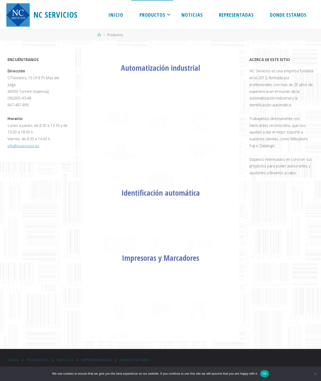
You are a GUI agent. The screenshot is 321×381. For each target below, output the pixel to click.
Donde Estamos (136, 360)
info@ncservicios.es (24, 145)
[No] (315, 373)
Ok (265, 373)
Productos (38, 360)
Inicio (13, 360)
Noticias (66, 360)
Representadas (98, 360)
